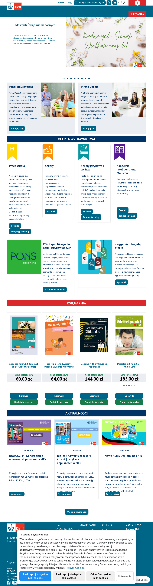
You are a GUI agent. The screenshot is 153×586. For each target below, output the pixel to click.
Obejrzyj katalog (20, 231)
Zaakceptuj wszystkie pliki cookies (35, 576)
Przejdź (15, 225)
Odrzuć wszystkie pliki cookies (100, 576)
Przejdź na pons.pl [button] (55, 289)
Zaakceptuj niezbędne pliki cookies (69, 576)
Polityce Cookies (75, 567)
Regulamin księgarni (16, 574)
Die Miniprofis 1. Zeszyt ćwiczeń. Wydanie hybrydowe (59, 365)
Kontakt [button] (139, 8)
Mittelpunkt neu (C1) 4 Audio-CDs (129, 365)
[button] (109, 2)
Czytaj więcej (16, 494)
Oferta (86, 8)
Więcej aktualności (77, 511)
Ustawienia (124, 576)
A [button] (118, 2)
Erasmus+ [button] (123, 8)
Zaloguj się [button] (17, 128)
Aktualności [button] (106, 8)
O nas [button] (61, 2)
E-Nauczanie (67, 8)
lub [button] (89, 2)
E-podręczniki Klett (88, 529)
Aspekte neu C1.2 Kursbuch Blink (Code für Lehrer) (24, 365)
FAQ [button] (70, 2)
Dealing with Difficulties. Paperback (94, 365)
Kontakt (11, 571)
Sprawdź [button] (121, 282)
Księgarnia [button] (137, 14)
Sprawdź (23, 395)
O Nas (9, 568)
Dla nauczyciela (43, 8)
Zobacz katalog (91, 217)
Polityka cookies (15, 579)
